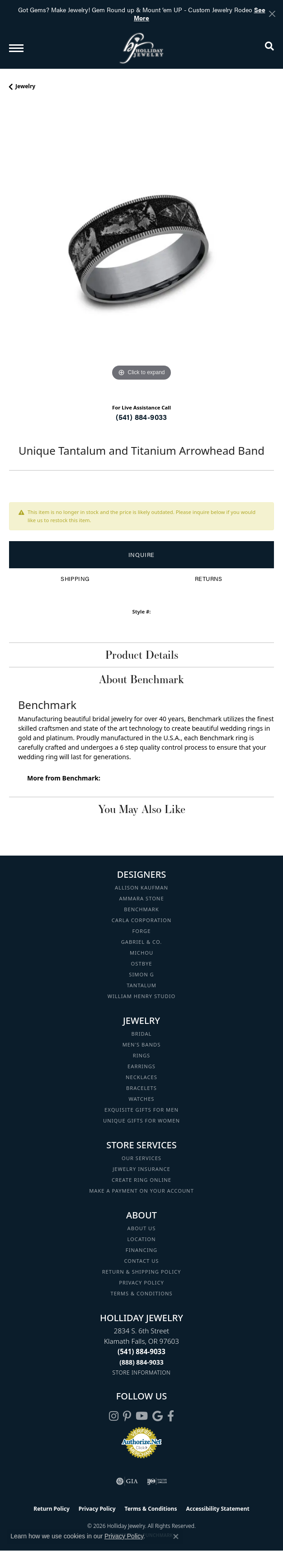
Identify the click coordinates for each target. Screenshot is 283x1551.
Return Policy (51, 1509)
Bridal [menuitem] (142, 1033)
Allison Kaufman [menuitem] (141, 887)
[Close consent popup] (176, 1536)
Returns (208, 579)
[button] (269, 48)
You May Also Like (141, 809)
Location (141, 1239)
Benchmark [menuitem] (141, 909)
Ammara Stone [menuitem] (141, 898)
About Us (141, 1228)
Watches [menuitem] (141, 1098)
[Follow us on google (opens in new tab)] (157, 1416)
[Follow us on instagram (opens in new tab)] (113, 1416)
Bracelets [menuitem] (141, 1088)
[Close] (272, 13)
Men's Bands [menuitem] (142, 1044)
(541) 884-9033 (141, 417)
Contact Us (141, 1260)
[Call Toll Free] (141, 1362)
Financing (141, 1250)
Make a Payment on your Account (141, 1190)
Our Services (141, 1158)
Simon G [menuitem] (141, 974)
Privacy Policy (141, 1282)
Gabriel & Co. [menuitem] (141, 941)
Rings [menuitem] (142, 1055)
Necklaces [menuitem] (141, 1077)
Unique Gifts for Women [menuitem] (141, 1120)
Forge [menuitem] (141, 931)
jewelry (25, 86)
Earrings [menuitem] (141, 1066)
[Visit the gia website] (127, 1481)
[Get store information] (142, 1372)
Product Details (141, 654)
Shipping (75, 579)
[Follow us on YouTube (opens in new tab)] (142, 1416)
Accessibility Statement (217, 1509)
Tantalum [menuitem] (141, 985)
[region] (141, 250)
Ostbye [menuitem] (141, 963)
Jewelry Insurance (141, 1169)
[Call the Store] (141, 1351)
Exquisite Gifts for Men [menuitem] (141, 1109)
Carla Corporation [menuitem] (142, 920)
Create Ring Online (141, 1179)
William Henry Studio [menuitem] (141, 996)
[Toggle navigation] (16, 48)
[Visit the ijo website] (157, 1481)
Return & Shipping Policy (141, 1271)
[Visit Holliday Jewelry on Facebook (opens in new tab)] (170, 1416)
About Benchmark (141, 679)
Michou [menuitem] (141, 952)
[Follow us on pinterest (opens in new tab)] (127, 1416)
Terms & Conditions (141, 1293)
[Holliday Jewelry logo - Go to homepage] (141, 48)
